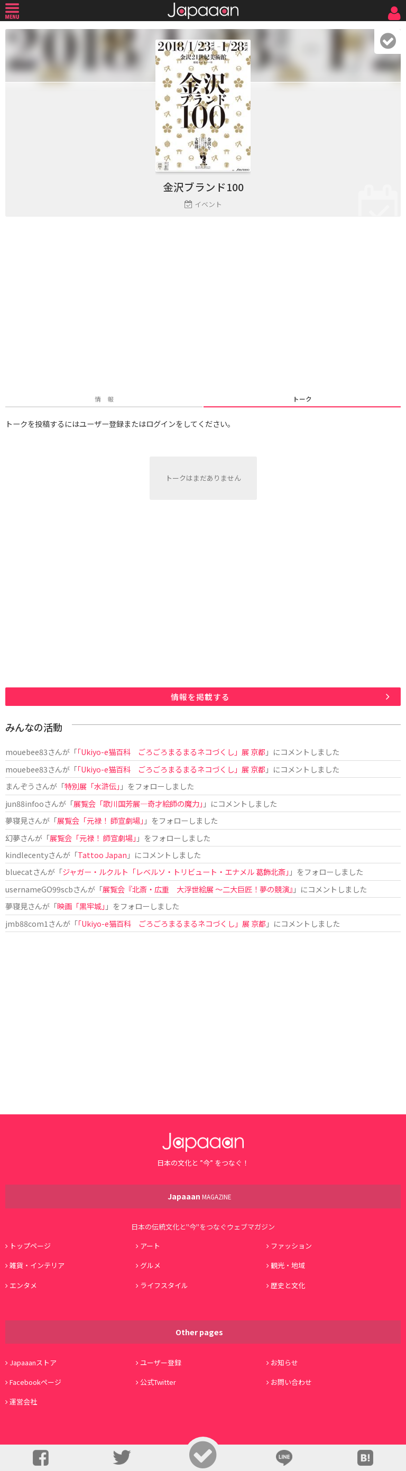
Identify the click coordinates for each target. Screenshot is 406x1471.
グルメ (150, 1265)
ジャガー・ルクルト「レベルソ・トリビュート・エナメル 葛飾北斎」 (175, 871)
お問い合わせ (291, 1382)
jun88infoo (24, 803)
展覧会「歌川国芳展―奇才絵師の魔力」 (138, 803)
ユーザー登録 (160, 1362)
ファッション (291, 1246)
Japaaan (203, 11)
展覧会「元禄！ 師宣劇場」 (100, 820)
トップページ (30, 1246)
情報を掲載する (200, 696)
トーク (302, 398)
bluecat (19, 871)
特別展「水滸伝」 (92, 786)
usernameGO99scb (39, 889)
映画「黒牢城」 (81, 905)
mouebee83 (26, 751)
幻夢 (12, 837)
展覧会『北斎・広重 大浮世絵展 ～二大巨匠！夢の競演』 (198, 889)
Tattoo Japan (102, 854)
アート (150, 1246)
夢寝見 (16, 820)
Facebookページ (35, 1382)
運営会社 (23, 1401)
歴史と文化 (288, 1285)
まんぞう (20, 786)
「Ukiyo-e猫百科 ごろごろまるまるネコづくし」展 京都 (171, 751)
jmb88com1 (26, 923)
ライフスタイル (164, 1285)
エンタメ (23, 1285)
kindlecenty (26, 854)
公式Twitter (158, 1382)
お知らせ (284, 1362)
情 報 (104, 398)
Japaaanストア (33, 1362)
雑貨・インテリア (37, 1265)
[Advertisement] (203, 306)
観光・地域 (288, 1265)
